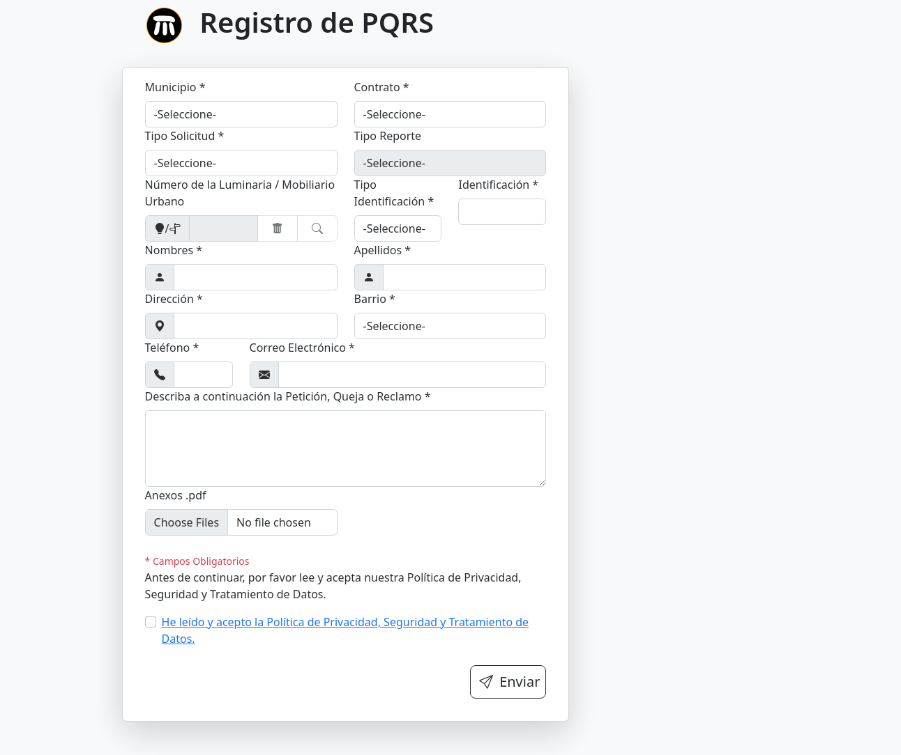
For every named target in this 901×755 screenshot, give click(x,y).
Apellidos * (382, 250)
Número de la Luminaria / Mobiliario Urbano (240, 193)
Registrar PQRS (705, 19)
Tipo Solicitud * (185, 135)
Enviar (509, 681)
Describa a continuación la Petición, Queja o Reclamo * (288, 396)
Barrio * (374, 298)
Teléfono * (172, 347)
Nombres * (174, 250)
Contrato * (381, 87)
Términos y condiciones (829, 19)
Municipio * (175, 87)
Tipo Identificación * (394, 193)
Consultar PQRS (602, 19)
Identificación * (498, 184)
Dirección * (174, 298)
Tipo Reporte (388, 135)
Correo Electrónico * (302, 347)
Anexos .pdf (175, 495)
